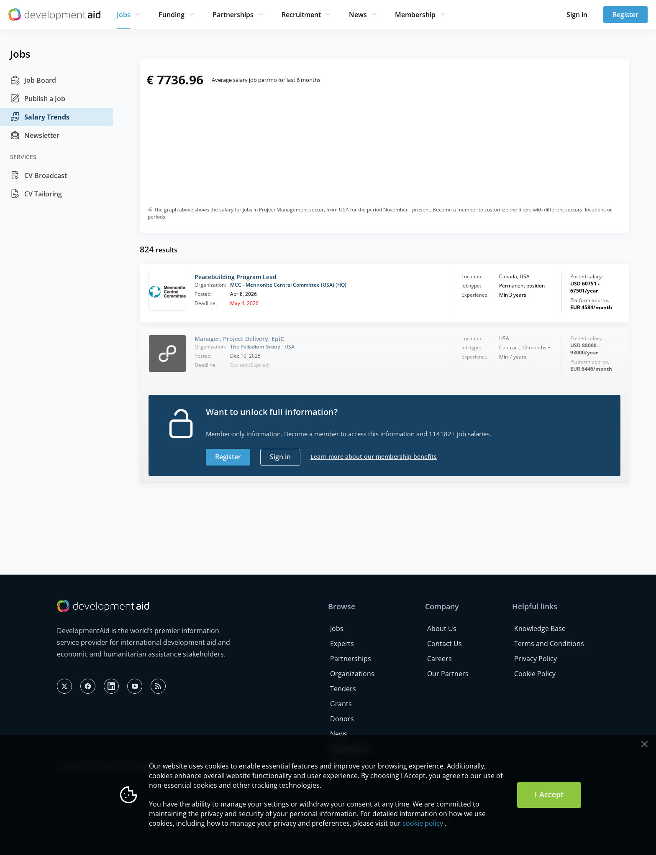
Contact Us (444, 643)
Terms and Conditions (549, 643)
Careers (439, 658)
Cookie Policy (535, 673)
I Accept (549, 794)
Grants (341, 703)
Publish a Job (37, 99)
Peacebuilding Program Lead (236, 277)
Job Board (33, 80)
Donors (342, 718)
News (358, 14)
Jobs (124, 14)
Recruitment (301, 14)
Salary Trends (39, 117)
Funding (171, 14)
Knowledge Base (540, 628)
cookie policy (422, 823)
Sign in (576, 14)
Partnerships (233, 14)
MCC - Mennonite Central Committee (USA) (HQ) (288, 284)
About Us (441, 628)
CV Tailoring (36, 194)
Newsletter (34, 135)
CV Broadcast (38, 175)
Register (625, 14)
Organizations (352, 673)
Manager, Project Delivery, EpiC (239, 339)
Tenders (343, 688)
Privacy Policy (535, 658)
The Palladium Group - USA (262, 346)
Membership (415, 14)
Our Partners (448, 673)
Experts (342, 643)
